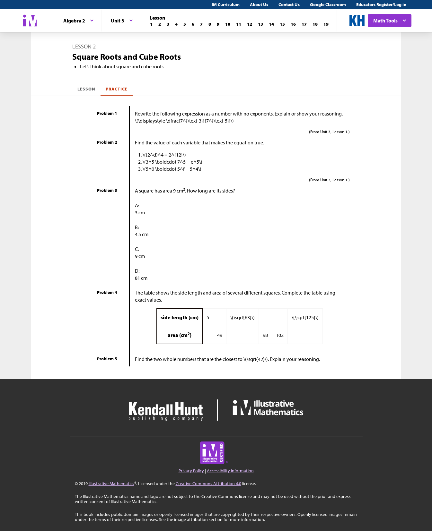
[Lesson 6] (193, 24)
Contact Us (289, 4)
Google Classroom (328, 4)
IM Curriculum (226, 4)
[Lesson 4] (176, 24)
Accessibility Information (230, 471)
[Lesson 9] (218, 24)
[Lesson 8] (210, 24)
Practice (117, 89)
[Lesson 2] (159, 24)
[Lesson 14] (271, 24)
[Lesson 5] (185, 24)
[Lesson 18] (315, 24)
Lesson (86, 89)
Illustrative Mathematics (111, 483)
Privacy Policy (191, 471)
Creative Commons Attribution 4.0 (208, 483)
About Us (259, 4)
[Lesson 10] (227, 24)
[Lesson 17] (304, 24)
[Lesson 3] (168, 24)
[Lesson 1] (151, 24)
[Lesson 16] (293, 24)
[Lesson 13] (260, 24)
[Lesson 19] (326, 24)
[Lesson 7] (201, 24)
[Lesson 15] (282, 24)
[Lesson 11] (238, 24)
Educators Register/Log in (381, 4)
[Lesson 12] (249, 24)
